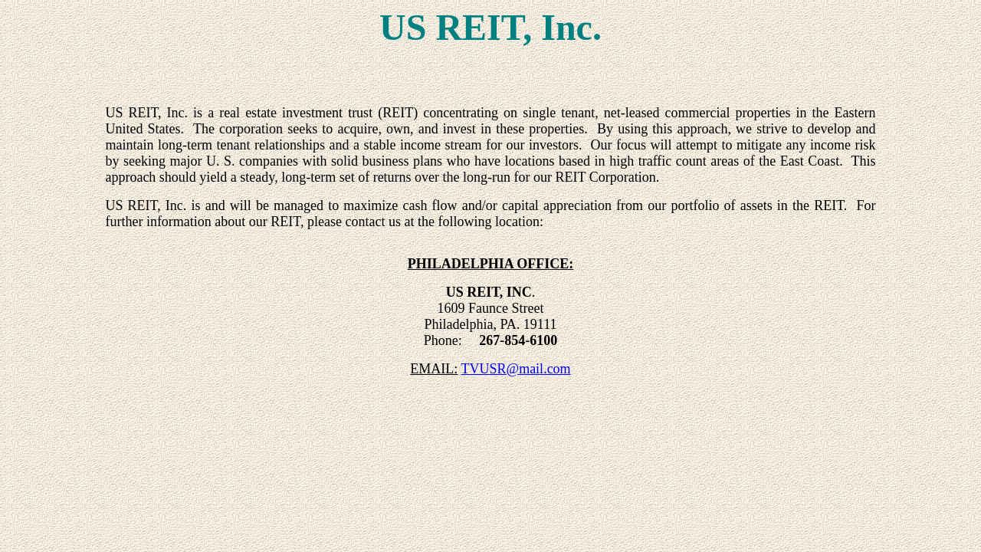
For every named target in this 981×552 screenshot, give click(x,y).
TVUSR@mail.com (516, 368)
